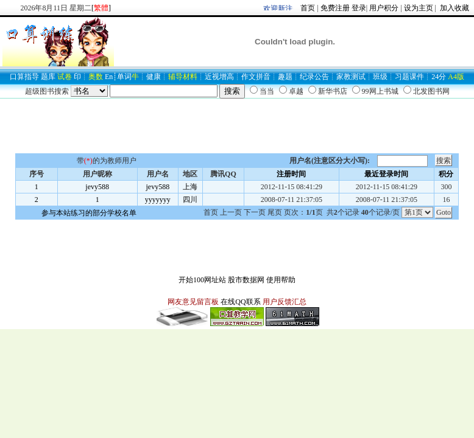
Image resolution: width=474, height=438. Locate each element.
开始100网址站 (202, 280)
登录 (359, 8)
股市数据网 (246, 280)
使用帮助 (280, 280)
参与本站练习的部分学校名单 (88, 213)
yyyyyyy (158, 199)
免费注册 (335, 8)
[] (101, 8)
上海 (190, 186)
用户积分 (383, 8)
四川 (190, 199)
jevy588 (97, 186)
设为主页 (418, 8)
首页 (307, 8)
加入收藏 (453, 8)
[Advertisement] (237, 126)
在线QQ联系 (240, 301)
